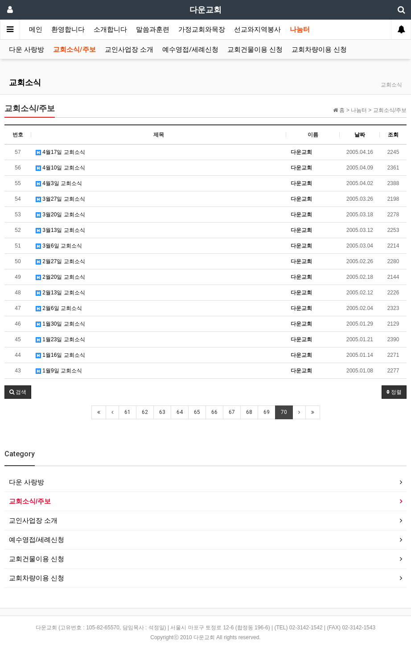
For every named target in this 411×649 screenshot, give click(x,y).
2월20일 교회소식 (60, 277)
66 (214, 412)
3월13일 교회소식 (60, 230)
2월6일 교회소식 (59, 308)
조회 (393, 135)
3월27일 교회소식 (60, 199)
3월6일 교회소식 (59, 246)
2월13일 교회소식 (60, 292)
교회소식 (25, 82)
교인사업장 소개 (129, 49)
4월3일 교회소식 (59, 183)
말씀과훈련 (152, 29)
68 (249, 412)
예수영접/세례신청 (190, 49)
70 (284, 412)
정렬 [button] (394, 392)
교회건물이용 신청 (255, 49)
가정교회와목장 (201, 29)
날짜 (359, 135)
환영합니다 (68, 29)
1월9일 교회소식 (59, 371)
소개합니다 (110, 29)
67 (232, 412)
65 (197, 412)
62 (145, 412)
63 (162, 412)
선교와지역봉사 (257, 29)
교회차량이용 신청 (319, 49)
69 (266, 412)
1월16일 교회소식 (60, 355)
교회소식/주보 (74, 49)
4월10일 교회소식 (60, 168)
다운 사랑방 (26, 49)
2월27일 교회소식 (60, 261)
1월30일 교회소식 (60, 324)
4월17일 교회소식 (60, 152)
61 (127, 412)
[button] (17, 392)
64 (180, 412)
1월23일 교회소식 (60, 339)
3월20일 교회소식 (60, 214)
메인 (35, 29)
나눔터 (300, 29)
